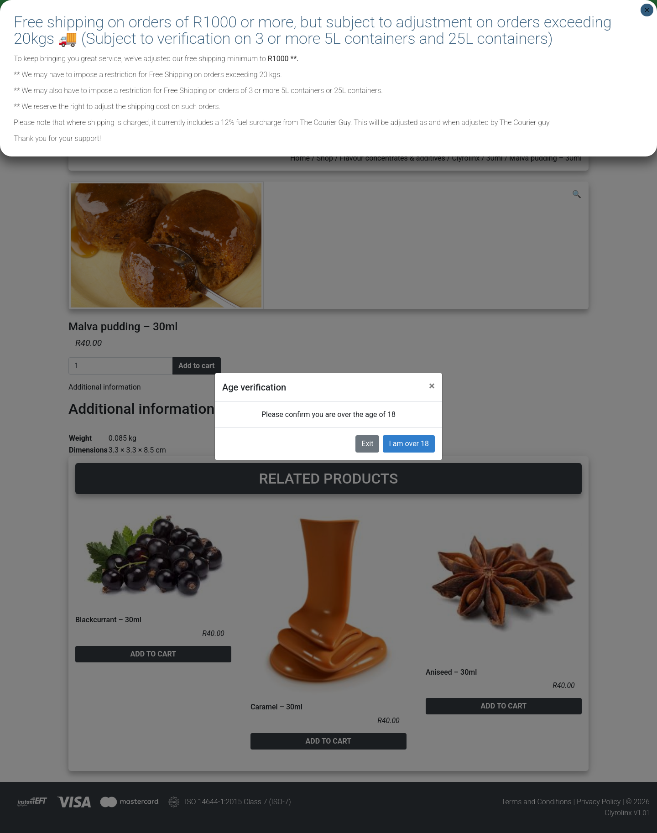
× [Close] (646, 10)
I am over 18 (409, 443)
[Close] (432, 386)
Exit (367, 443)
